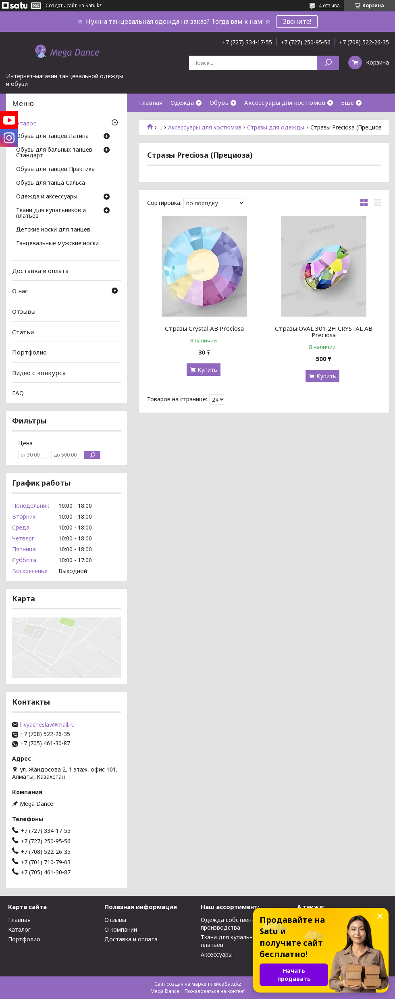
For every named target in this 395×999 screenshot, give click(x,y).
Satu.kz (233, 983)
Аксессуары (217, 954)
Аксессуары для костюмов (284, 102)
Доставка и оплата (40, 271)
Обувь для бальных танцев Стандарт (54, 153)
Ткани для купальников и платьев (51, 213)
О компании (120, 929)
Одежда (182, 102)
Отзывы (23, 311)
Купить (207, 369)
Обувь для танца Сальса (50, 183)
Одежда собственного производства (232, 923)
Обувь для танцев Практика (55, 169)
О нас (20, 291)
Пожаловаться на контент (215, 991)
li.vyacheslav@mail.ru (47, 724)
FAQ (18, 393)
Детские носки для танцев (53, 230)
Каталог (24, 123)
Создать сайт (61, 5)
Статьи (23, 331)
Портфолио (29, 352)
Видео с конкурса (39, 373)
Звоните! (297, 21)
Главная (150, 102)
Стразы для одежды (275, 127)
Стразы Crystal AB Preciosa (204, 328)
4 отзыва (329, 5)
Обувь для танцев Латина (52, 136)
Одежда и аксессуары (46, 197)
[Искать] (328, 63)
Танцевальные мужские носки (57, 243)
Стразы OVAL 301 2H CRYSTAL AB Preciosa (323, 331)
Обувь (219, 102)
